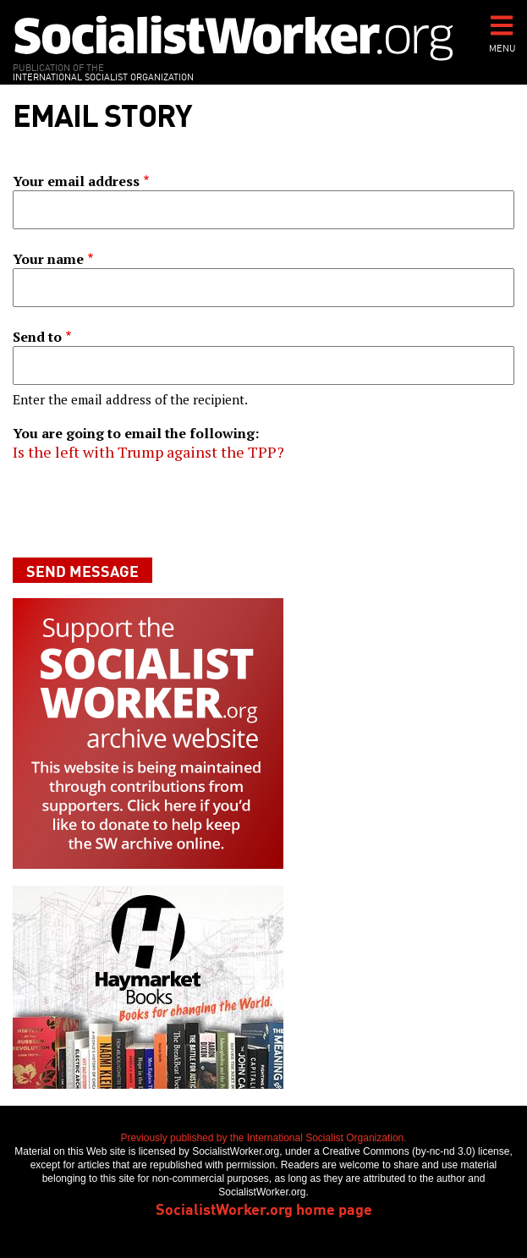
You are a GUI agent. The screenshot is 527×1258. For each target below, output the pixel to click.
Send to (37, 336)
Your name (48, 259)
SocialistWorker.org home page (264, 1208)
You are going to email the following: (136, 433)
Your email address (76, 181)
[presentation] (141, 509)
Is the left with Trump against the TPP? (148, 452)
